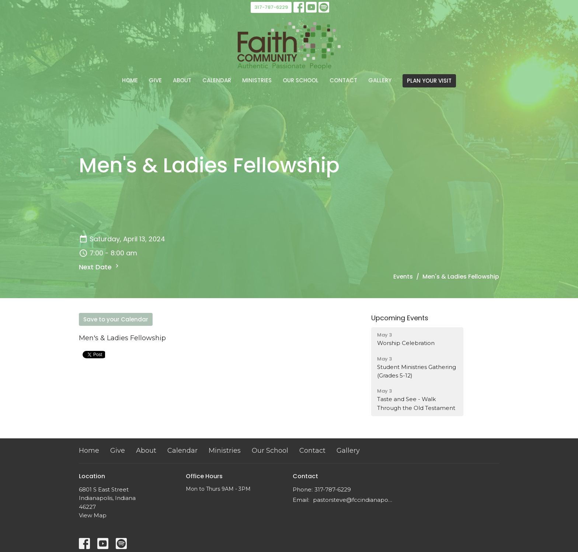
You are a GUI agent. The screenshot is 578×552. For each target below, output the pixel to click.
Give (155, 80)
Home (130, 80)
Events (403, 276)
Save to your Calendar (115, 319)
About (182, 80)
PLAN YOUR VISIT (429, 80)
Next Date (100, 267)
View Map (93, 515)
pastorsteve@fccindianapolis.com (352, 499)
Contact (343, 80)
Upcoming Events (399, 317)
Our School (300, 80)
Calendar (216, 80)
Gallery (379, 80)
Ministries (257, 80)
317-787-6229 (271, 7)
